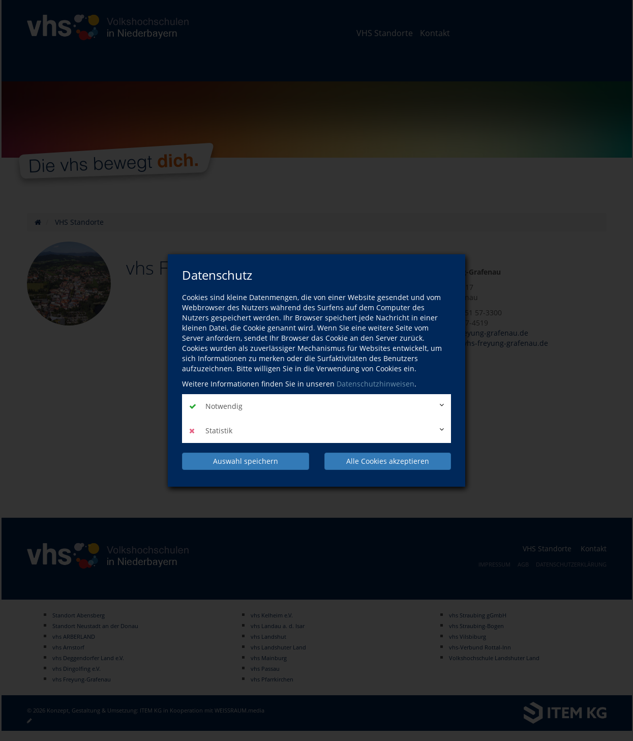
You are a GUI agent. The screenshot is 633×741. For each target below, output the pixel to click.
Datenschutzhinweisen (375, 384)
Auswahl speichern (245, 461)
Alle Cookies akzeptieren (387, 461)
